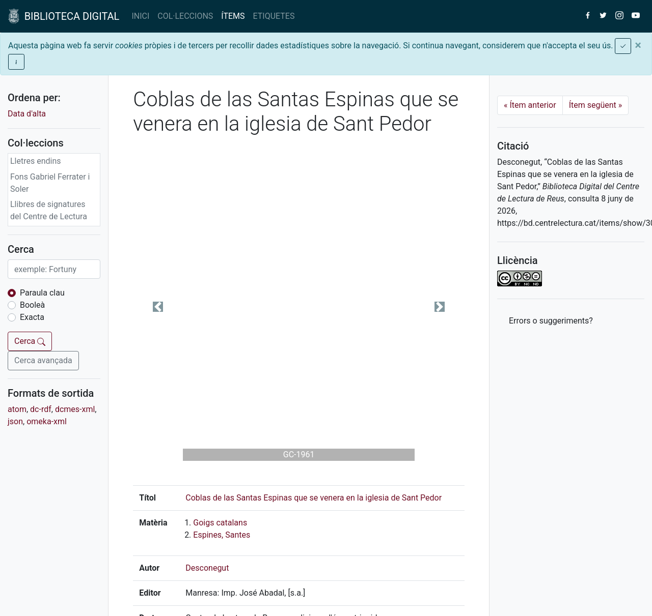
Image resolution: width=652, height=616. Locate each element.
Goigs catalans (220, 522)
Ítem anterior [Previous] (530, 105)
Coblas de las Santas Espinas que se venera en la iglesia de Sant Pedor (313, 498)
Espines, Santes (221, 535)
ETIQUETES (274, 16)
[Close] (637, 45)
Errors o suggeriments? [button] (551, 321)
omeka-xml (46, 421)
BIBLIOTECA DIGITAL (63, 16)
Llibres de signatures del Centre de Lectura (48, 210)
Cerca (29, 341)
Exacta (32, 317)
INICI (140, 16)
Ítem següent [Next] (595, 105)
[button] (158, 307)
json (15, 421)
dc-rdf (40, 409)
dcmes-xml (75, 409)
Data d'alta (27, 114)
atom (17, 409)
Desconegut (207, 568)
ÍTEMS (232, 16)
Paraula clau (42, 293)
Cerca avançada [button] (43, 360)
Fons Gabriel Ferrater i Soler (50, 183)
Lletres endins (35, 161)
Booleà (32, 305)
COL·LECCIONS (185, 16)
